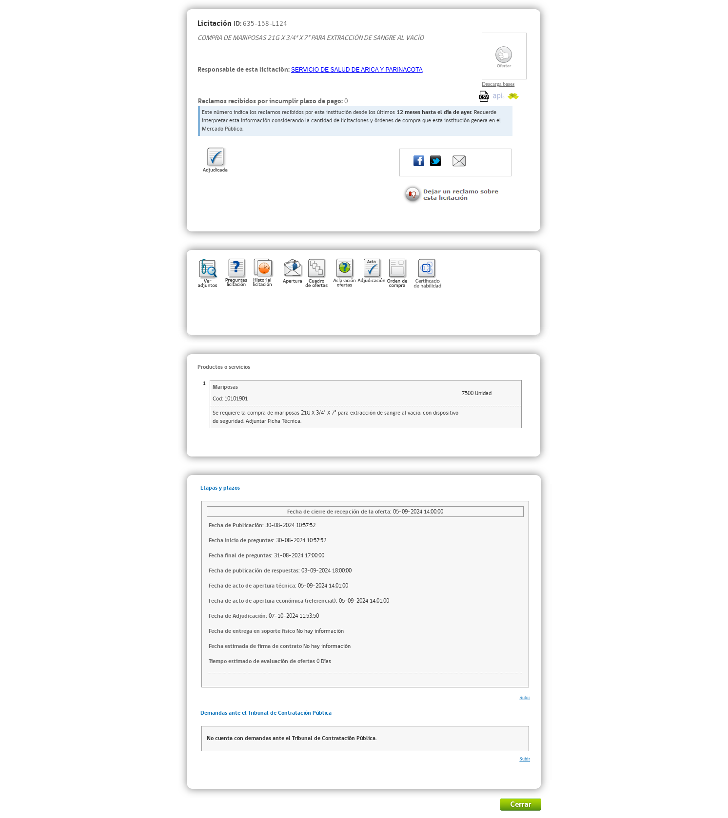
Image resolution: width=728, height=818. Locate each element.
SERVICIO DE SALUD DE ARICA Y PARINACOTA (357, 69)
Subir (524, 697)
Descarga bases (498, 84)
